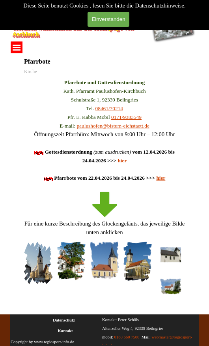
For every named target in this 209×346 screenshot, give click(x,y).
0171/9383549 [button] (126, 117)
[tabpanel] (104, 157)
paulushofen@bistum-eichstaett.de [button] (113, 126)
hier (122, 161)
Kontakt (65, 331)
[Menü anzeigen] (16, 47)
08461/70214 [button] (109, 108)
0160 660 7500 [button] (127, 337)
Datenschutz (64, 320)
